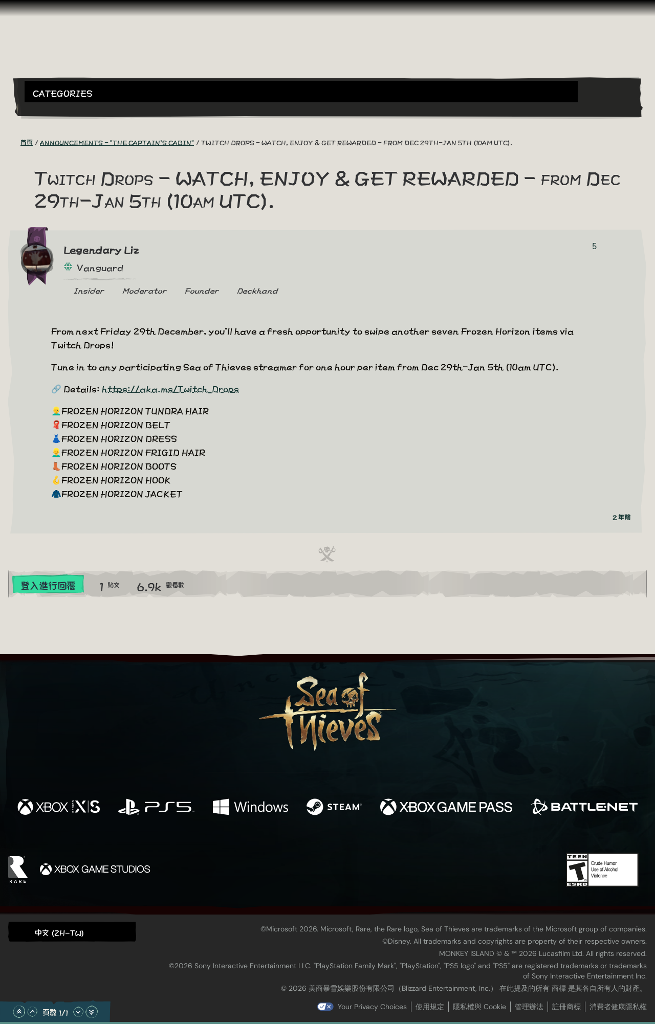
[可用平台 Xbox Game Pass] (446, 807)
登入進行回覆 (48, 585)
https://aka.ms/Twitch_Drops (170, 388)
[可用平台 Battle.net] (584, 807)
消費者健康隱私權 (618, 1006)
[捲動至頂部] (19, 1012)
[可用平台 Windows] (250, 807)
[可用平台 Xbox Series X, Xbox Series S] (58, 807)
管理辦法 (529, 1006)
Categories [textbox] (63, 92)
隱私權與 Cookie (479, 1006)
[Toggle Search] (48, 108)
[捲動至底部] (91, 1012)
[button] (301, 91)
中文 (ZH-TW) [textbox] (59, 932)
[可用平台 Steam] (334, 807)
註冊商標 (566, 1006)
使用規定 (430, 1006)
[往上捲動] (32, 1012)
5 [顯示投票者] (594, 246)
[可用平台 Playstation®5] (156, 807)
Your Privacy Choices (372, 1006)
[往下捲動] (78, 1012)
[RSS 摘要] (14, 142)
